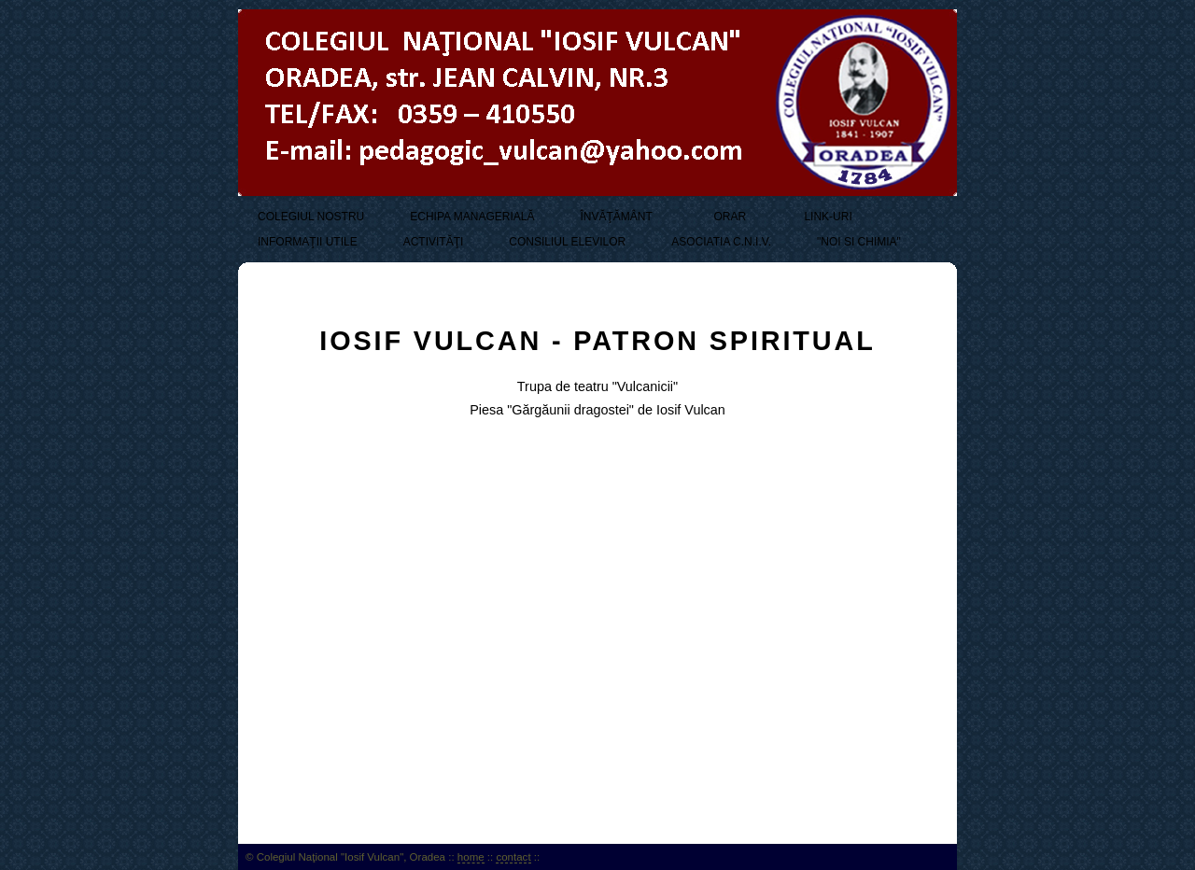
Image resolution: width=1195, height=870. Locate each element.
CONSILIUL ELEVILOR (567, 241)
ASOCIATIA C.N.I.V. (721, 241)
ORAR (728, 216)
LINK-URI (827, 216)
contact (513, 857)
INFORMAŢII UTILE (308, 241)
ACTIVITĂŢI (433, 241)
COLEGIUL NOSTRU (311, 216)
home (471, 857)
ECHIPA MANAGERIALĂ (472, 216)
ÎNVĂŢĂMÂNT (616, 216)
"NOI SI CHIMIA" (859, 241)
